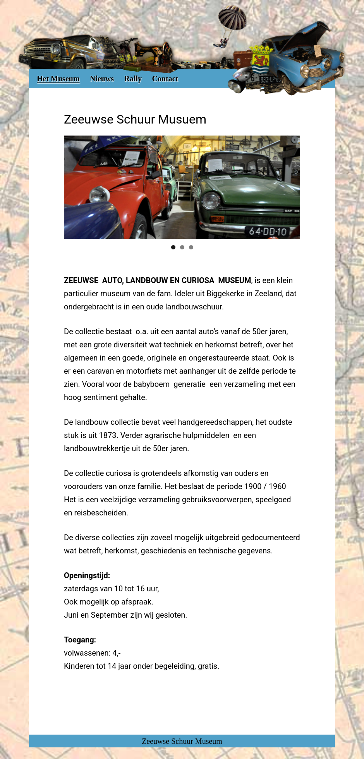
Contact (165, 78)
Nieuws (102, 78)
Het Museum (58, 78)
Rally (133, 78)
